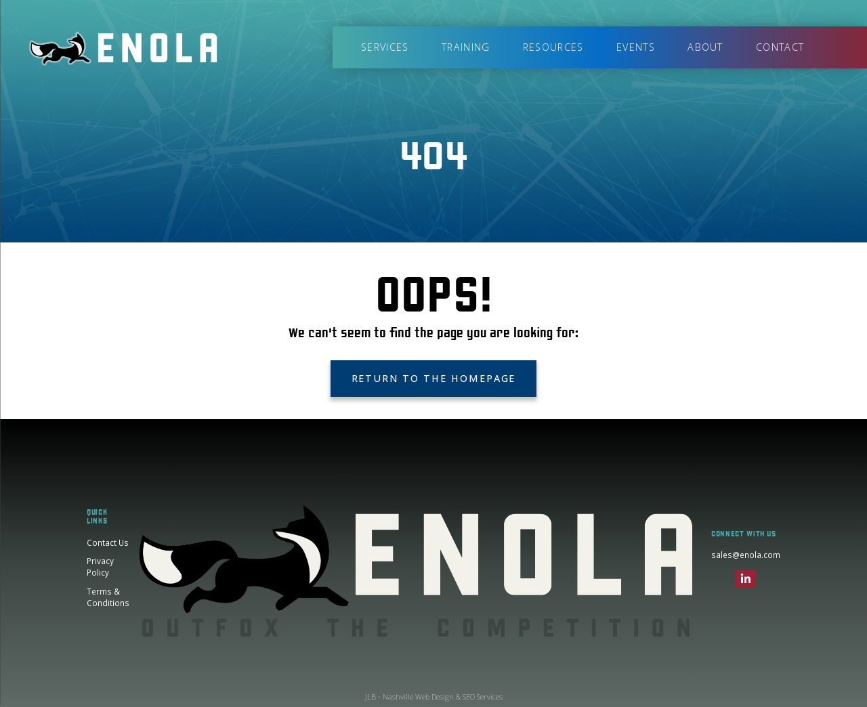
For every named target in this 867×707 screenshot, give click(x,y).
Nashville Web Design (418, 696)
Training (466, 47)
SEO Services (483, 696)
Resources (553, 47)
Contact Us (108, 542)
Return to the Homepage (434, 378)
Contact (780, 47)
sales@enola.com (745, 554)
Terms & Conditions (108, 597)
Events (635, 47)
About (705, 47)
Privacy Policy (100, 566)
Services (384, 47)
